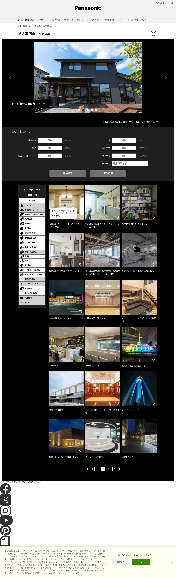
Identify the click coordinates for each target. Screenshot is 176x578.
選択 (50, 140)
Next (166, 77)
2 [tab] (83, 110)
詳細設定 (121, 562)
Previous (10, 77)
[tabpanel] (88, 77)
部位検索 (108, 173)
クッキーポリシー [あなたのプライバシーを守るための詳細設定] (76, 573)
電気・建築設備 (24, 26)
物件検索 (67, 173)
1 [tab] (79, 110)
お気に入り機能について (147, 122)
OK (141, 562)
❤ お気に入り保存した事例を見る (118, 122)
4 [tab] (92, 110)
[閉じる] (171, 562)
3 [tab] (88, 110)
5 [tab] (96, 110)
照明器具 (36, 26)
